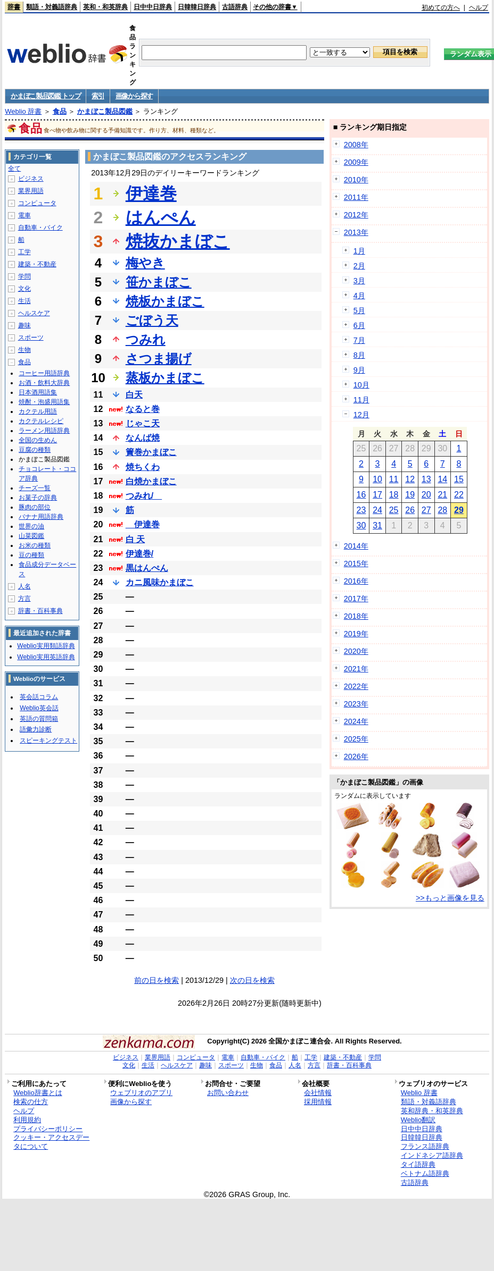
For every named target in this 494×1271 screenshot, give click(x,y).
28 (442, 510)
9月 (359, 370)
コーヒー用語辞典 (44, 373)
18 (394, 494)
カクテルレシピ (41, 421)
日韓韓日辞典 (197, 7)
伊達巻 (151, 193)
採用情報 (318, 1102)
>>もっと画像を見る (450, 898)
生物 (24, 349)
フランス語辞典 (425, 1146)
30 (361, 525)
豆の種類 (31, 555)
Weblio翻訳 (418, 1120)
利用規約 (27, 1120)
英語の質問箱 (39, 718)
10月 (361, 385)
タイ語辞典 (418, 1164)
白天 (134, 394)
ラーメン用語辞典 (44, 430)
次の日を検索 (252, 980)
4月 (359, 295)
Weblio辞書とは (37, 1093)
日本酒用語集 (38, 392)
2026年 (356, 756)
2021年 (356, 668)
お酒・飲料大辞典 (44, 382)
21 (442, 494)
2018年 (356, 616)
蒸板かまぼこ (165, 378)
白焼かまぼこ (151, 481)
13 (426, 479)
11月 (361, 399)
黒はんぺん (147, 568)
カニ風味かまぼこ (160, 582)
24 (377, 510)
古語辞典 (235, 7)
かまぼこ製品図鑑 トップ (45, 96)
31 (377, 525)
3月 (359, 280)
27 (426, 510)
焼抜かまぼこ (178, 241)
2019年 (356, 633)
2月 (359, 266)
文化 (24, 288)
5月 (359, 310)
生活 (24, 301)
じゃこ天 (143, 423)
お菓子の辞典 (38, 497)
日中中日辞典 (153, 7)
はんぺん (161, 217)
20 (426, 494)
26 (410, 510)
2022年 (356, 686)
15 (459, 479)
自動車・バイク (40, 227)
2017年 (356, 598)
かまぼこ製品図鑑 (105, 111)
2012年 (356, 215)
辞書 (13, 7)
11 (394, 479)
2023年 (356, 704)
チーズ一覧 (35, 488)
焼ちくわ (143, 467)
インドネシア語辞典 (432, 1155)
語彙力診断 (36, 729)
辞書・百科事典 (40, 611)
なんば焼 (143, 437)
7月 (359, 340)
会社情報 (318, 1093)
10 (377, 479)
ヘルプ (478, 7)
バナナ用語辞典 (41, 516)
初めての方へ (441, 7)
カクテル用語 (38, 411)
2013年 (356, 232)
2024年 (356, 721)
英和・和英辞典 (105, 7)
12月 (361, 414)
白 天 (135, 539)
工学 (24, 252)
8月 (359, 355)
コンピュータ (37, 203)
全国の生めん (38, 440)
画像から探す (134, 96)
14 (442, 479)
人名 (24, 586)
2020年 (356, 651)
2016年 (356, 581)
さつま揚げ (159, 358)
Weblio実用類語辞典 (46, 646)
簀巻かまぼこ (151, 452)
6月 (359, 325)
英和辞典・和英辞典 (432, 1111)
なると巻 (143, 409)
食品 (60, 111)
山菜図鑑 (31, 536)
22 (459, 494)
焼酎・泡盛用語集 (44, 402)
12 (410, 479)
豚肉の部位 (35, 507)
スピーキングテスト (48, 740)
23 (361, 510)
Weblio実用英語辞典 (46, 657)
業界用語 (31, 191)
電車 (24, 215)
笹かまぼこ (159, 282)
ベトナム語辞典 (425, 1173)
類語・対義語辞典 (51, 7)
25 (394, 510)
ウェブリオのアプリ (141, 1093)
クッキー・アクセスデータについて (51, 1141)
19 (410, 494)
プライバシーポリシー (48, 1129)
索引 (98, 96)
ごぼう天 (152, 320)
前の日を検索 (156, 980)
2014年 (356, 546)
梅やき (145, 263)
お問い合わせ (228, 1093)
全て (14, 168)
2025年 (356, 739)
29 (459, 510)
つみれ (146, 339)
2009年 (356, 162)
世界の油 (31, 526)
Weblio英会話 (39, 708)
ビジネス (31, 178)
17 (377, 494)
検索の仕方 (30, 1102)
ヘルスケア (34, 313)
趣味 (24, 325)
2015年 (356, 563)
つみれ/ (144, 495)
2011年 (356, 197)
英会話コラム (39, 697)
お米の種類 (35, 545)
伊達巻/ (139, 553)
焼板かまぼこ (165, 301)
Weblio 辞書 (23, 111)
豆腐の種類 (35, 449)
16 (361, 494)
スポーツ (31, 337)
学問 (24, 276)
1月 (359, 251)
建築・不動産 (37, 264)
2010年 (356, 179)
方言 (24, 598)
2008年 (356, 144)
